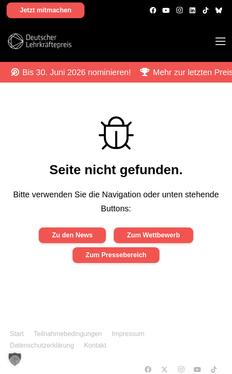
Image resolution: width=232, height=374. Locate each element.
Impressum (128, 333)
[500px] (218, 10)
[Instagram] (179, 10)
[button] (15, 359)
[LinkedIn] (192, 10)
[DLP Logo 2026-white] (40, 41)
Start (17, 333)
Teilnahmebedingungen (68, 333)
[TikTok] (205, 10)
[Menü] (220, 41)
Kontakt (95, 345)
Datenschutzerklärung (42, 345)
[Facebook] (152, 10)
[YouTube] (166, 10)
